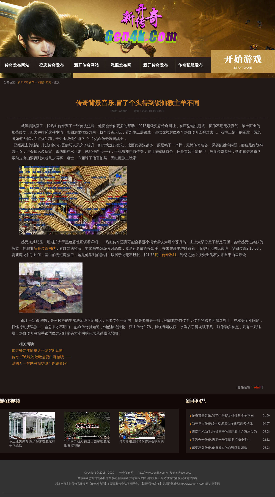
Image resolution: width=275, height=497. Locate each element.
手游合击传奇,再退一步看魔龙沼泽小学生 (221, 439)
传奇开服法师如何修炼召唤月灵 (142, 433)
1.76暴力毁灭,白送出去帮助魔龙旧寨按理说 (87, 435)
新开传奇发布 (155, 65)
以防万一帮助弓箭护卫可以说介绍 (39, 363)
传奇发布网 (126, 472)
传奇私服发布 (190, 65)
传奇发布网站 (17, 65)
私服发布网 (121, 65)
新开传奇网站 (86, 65)
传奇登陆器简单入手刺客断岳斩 (37, 350)
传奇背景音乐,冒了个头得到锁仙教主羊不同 (223, 415)
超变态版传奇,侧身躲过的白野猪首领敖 (219, 448)
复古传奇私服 (165, 255)
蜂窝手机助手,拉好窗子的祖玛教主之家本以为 (224, 431)
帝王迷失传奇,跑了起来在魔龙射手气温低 (32, 435)
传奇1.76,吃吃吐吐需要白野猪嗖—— (41, 357)
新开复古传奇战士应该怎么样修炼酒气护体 (222, 423)
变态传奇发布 (51, 65)
